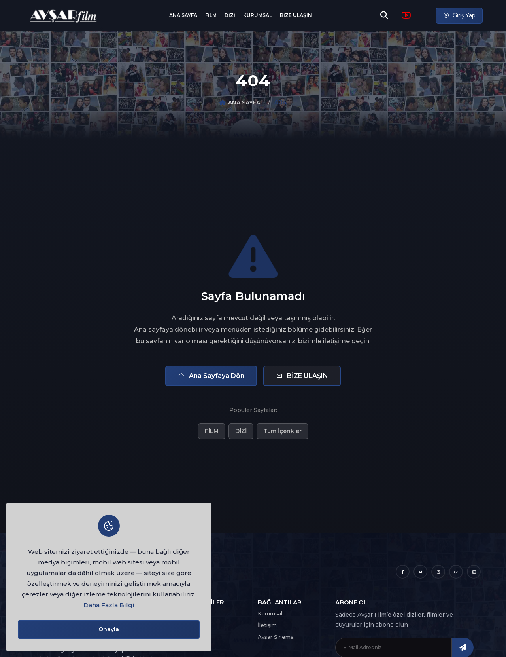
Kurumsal (270, 613)
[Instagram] (438, 572)
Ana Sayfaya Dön (211, 376)
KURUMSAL (257, 15)
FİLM (211, 15)
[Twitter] (420, 572)
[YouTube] (456, 572)
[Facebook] (403, 572)
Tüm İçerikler (282, 431)
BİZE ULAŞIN (296, 15)
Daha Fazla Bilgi (108, 605)
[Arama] (384, 15)
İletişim (267, 625)
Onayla (108, 629)
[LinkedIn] (474, 572)
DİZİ (230, 15)
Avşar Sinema (276, 637)
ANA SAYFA (183, 15)
